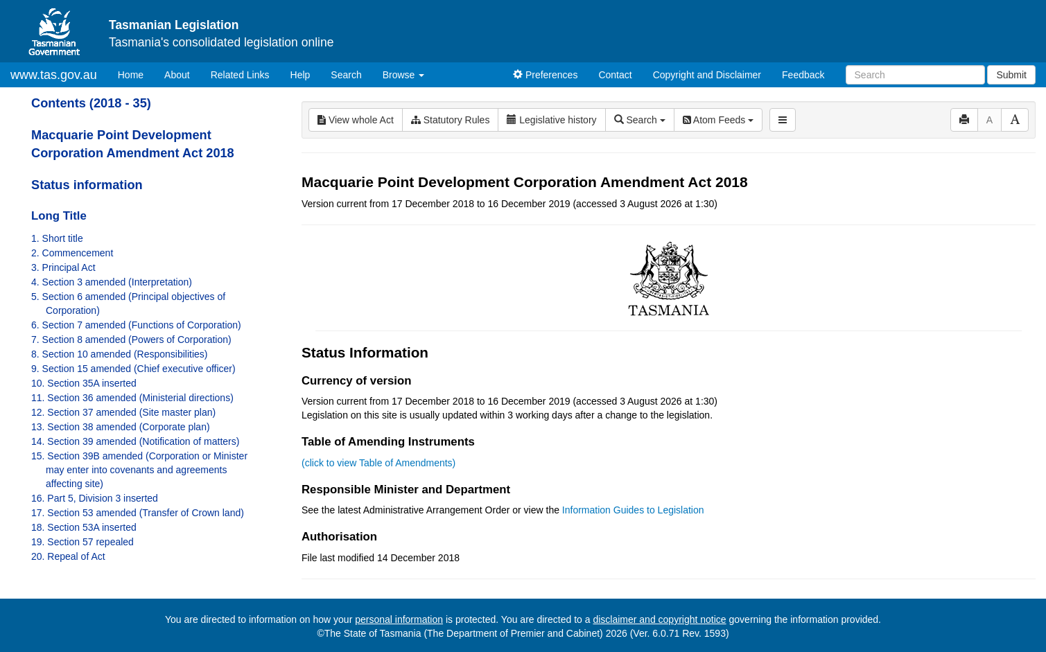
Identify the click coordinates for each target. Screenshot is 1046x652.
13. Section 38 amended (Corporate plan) (120, 426)
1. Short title (57, 238)
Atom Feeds (718, 119)
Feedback (803, 74)
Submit (1011, 74)
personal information (399, 619)
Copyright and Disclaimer (707, 74)
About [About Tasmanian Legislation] (177, 74)
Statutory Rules (450, 119)
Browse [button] (404, 74)
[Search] (915, 75)
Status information (87, 185)
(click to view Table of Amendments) (378, 462)
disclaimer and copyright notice (659, 619)
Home (136, 73)
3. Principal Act (63, 267)
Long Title (59, 215)
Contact (614, 74)
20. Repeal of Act (68, 556)
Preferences (545, 74)
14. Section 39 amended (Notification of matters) (135, 441)
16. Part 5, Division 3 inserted (94, 498)
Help (300, 74)
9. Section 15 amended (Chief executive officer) (133, 368)
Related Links (240, 74)
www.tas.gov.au (53, 75)
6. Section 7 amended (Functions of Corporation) (136, 325)
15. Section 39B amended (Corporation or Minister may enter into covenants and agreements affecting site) (139, 469)
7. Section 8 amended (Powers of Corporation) (131, 339)
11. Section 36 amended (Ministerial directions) (132, 397)
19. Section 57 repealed (82, 541)
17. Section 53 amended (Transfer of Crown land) (137, 512)
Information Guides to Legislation (633, 510)
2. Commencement (72, 252)
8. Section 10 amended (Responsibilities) (119, 354)
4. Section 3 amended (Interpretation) (111, 282)
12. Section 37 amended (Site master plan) (123, 412)
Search (346, 74)
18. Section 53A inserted (84, 527)
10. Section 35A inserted (84, 383)
